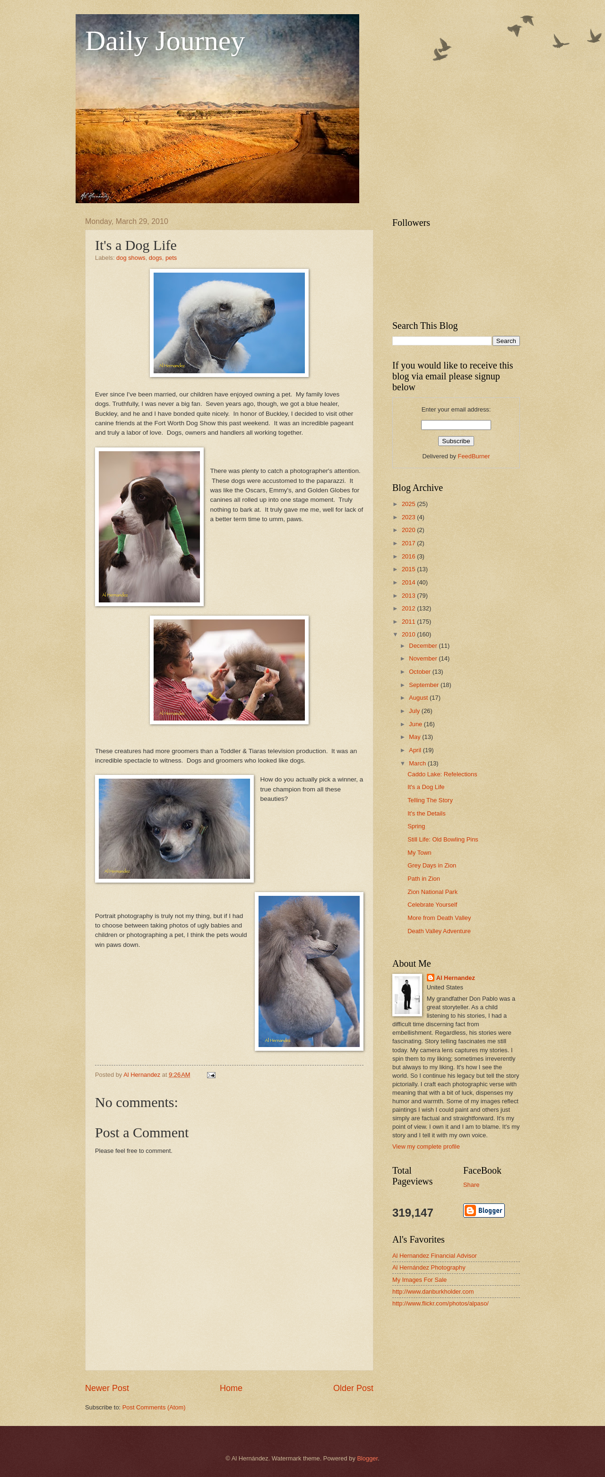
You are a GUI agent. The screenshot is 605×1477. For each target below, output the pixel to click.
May (415, 736)
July (415, 710)
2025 (409, 503)
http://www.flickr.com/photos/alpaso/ (440, 1303)
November (424, 658)
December (424, 645)
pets (171, 257)
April (416, 750)
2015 (409, 569)
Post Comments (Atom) (154, 1407)
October (420, 671)
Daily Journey (165, 40)
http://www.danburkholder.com (433, 1291)
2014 (409, 582)
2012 (409, 608)
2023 (409, 517)
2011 (409, 621)
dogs (155, 257)
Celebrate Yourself (432, 904)
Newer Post (107, 1388)
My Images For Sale (419, 1279)
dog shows (131, 257)
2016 (409, 556)
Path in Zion (423, 878)
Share (471, 1184)
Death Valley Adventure (439, 931)
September (425, 684)
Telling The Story (430, 800)
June (416, 724)
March (418, 763)
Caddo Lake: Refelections (442, 774)
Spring (416, 826)
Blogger (367, 1458)
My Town (419, 852)
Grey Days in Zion (431, 865)
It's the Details (426, 813)
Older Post (353, 1388)
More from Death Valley (439, 917)
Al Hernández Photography (429, 1267)
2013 (409, 595)
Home (231, 1388)
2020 (409, 529)
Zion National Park (432, 891)
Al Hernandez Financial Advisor (434, 1255)
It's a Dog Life (425, 786)
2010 (409, 634)
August (419, 697)
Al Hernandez (455, 977)
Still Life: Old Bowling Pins (442, 839)
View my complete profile (426, 1146)
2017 (409, 543)
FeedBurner (474, 456)
